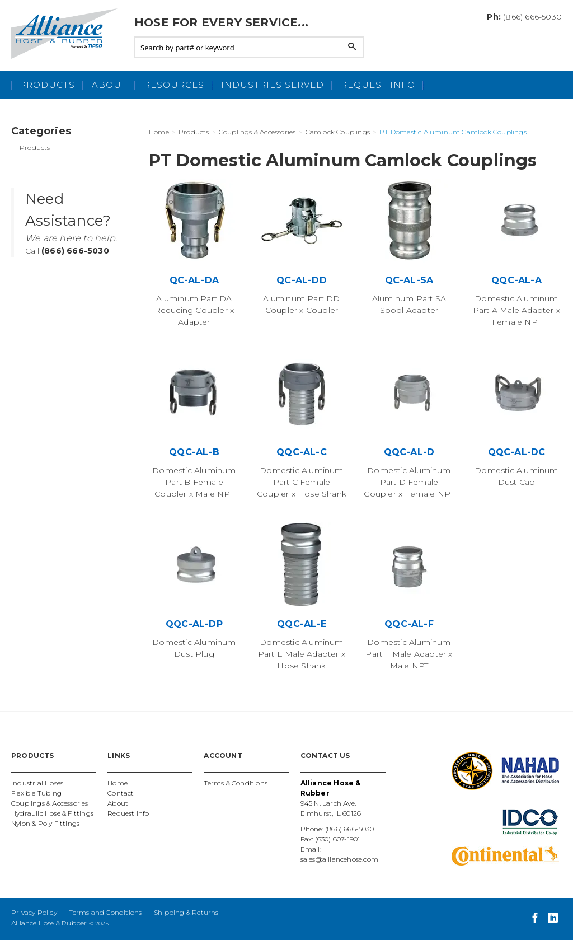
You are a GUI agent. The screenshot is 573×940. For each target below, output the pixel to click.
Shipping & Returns (186, 912)
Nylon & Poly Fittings (45, 823)
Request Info (378, 84)
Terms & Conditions (235, 783)
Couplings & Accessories (49, 803)
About (109, 84)
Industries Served (272, 84)
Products (47, 84)
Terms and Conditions (105, 912)
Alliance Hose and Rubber (67, 33)
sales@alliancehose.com (339, 859)
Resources (174, 84)
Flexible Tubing (36, 793)
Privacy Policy (34, 912)
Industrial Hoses (37, 783)
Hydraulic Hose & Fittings (52, 813)
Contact (120, 793)
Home (117, 783)
